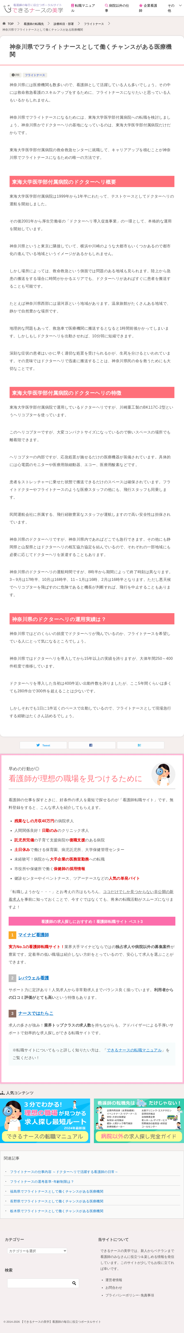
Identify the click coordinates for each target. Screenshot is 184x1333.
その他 (171, 8)
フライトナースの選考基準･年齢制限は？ (42, 1181)
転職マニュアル (83, 8)
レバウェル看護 (33, 978)
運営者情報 (113, 1280)
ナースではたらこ (35, 1013)
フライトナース (35, 75)
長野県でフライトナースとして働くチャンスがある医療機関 (56, 1201)
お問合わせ (113, 1287)
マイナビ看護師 (33, 935)
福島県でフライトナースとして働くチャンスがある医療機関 (56, 1191)
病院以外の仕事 (117, 8)
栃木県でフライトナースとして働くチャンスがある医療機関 (56, 1211)
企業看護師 (148, 8)
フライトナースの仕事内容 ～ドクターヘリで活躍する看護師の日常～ (64, 1172)
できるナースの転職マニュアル (134, 1050)
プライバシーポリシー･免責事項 (129, 1295)
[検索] (43, 1283)
